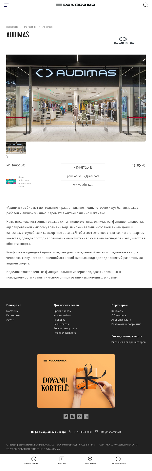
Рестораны (13, 315)
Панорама (12, 26)
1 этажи (136, 165)
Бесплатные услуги (65, 328)
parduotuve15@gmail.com (83, 176)
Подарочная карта (65, 332)
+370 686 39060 (80, 432)
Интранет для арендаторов (128, 342)
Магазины (30, 26)
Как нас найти (62, 315)
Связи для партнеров (126, 336)
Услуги (10, 319)
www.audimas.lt (83, 184)
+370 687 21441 (83, 167)
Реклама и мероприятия (126, 324)
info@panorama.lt (108, 432)
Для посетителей (66, 305)
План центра (61, 324)
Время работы (62, 311)
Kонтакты (117, 311)
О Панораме (118, 315)
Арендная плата (121, 319)
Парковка (59, 319)
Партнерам (119, 305)
